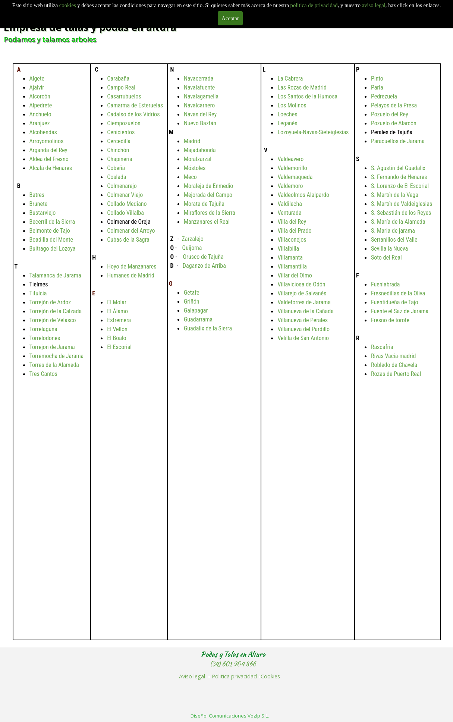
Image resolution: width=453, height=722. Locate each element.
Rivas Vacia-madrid (393, 356)
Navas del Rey (200, 114)
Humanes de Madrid (130, 275)
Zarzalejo (192, 238)
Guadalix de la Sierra (208, 328)
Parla (377, 87)
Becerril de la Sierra (52, 221)
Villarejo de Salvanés (301, 293)
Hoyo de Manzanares (131, 266)
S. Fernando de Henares (399, 176)
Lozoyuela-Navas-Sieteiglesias (313, 132)
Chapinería (119, 159)
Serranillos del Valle (394, 239)
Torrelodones (44, 338)
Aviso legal (192, 676)
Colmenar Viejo (125, 194)
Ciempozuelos (123, 123)
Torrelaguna (43, 329)
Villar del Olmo (294, 275)
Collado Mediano (127, 203)
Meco (190, 176)
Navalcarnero (199, 105)
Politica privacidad (234, 676)
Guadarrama (198, 319)
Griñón (191, 301)
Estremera (119, 320)
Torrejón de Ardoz (50, 302)
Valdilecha (289, 203)
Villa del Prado (294, 230)
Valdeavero (290, 159)
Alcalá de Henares (50, 168)
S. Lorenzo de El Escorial (400, 185)
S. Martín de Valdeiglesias (401, 203)
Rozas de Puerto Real (396, 373)
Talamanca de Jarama (55, 275)
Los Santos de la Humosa (307, 96)
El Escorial (119, 347)
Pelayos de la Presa (394, 105)
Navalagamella (201, 96)
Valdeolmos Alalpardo (303, 194)
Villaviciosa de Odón (301, 284)
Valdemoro (290, 185)
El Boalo (116, 338)
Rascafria (382, 347)
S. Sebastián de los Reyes (401, 212)
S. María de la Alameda (398, 221)
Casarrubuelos (124, 96)
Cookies (270, 676)
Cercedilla (118, 141)
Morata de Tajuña (204, 203)
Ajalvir (36, 87)
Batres (37, 194)
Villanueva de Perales (302, 320)
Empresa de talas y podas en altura (90, 27)
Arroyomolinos (46, 141)
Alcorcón (39, 96)
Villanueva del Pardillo (303, 329)
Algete (37, 78)
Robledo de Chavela (394, 364)
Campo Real (121, 87)
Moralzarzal (197, 159)
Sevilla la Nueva (389, 248)
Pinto (377, 78)
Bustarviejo (42, 212)
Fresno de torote (390, 320)
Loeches (287, 114)
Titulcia (38, 293)
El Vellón (117, 329)
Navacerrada (198, 78)
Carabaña (118, 78)
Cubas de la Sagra (128, 239)
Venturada (289, 212)
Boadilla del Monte (51, 239)
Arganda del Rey (48, 150)
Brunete (38, 203)
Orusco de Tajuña (203, 256)
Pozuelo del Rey (389, 114)
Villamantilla (292, 266)
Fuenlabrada (385, 284)
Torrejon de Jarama (52, 347)
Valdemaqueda (294, 176)
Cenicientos (121, 132)
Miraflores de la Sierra (209, 212)
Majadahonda (200, 150)
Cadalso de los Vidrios (133, 114)
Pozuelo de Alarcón (393, 123)
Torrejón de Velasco (52, 320)
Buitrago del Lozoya (52, 248)
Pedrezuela (384, 96)
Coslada (116, 176)
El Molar (116, 302)
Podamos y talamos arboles (50, 39)
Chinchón (118, 150)
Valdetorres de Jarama (304, 302)
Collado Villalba (125, 212)
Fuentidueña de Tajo (394, 302)
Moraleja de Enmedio (208, 185)
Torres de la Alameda (54, 364)
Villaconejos (291, 239)
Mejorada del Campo (208, 194)
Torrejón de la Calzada (55, 311)
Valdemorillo (292, 168)
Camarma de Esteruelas (135, 105)
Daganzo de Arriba (204, 265)
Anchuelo (40, 114)
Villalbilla (288, 248)
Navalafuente (199, 87)
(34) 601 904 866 (233, 664)
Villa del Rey (291, 221)
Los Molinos (291, 105)
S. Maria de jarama (393, 230)
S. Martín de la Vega (394, 194)
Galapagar (196, 310)
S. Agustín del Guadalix (398, 168)
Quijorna (192, 247)
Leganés (287, 123)
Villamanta (290, 257)
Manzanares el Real (207, 221)
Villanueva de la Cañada (305, 311)
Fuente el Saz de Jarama (399, 311)
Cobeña (116, 168)
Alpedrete (40, 105)
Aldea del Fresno (49, 159)
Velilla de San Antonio (303, 338)
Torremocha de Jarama (56, 356)
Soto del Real (386, 257)
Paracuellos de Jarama (398, 141)
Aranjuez (39, 123)
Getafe (191, 292)
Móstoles (195, 168)
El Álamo (117, 311)
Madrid (192, 141)
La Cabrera (290, 78)
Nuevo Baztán (200, 123)
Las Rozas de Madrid (302, 87)
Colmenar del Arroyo (131, 230)
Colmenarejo (122, 185)
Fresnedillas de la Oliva (398, 293)
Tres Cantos (43, 373)
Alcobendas (43, 132)
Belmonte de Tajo (49, 230)
